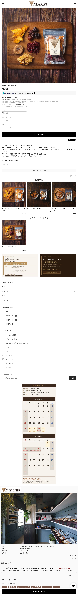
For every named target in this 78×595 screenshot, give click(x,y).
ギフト (4, 296)
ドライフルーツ (7, 291)
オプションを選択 (39, 591)
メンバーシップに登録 (9, 99)
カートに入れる (39, 134)
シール (4, 110)
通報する (73, 176)
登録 (73, 378)
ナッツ (4, 287)
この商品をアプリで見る (39, 170)
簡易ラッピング (6, 117)
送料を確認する (20, 104)
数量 (3, 124)
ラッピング (5, 300)
